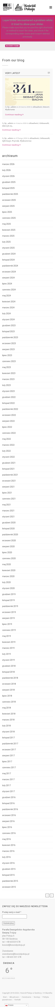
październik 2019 (10, 606)
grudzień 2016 (9, 797)
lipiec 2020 (7, 552)
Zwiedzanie (26, 997)
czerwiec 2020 (9, 558)
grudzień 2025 (9, 182)
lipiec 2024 (7, 283)
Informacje (6, 141)
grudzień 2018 (9, 666)
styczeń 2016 (8, 863)
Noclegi (37, 997)
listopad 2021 (8, 469)
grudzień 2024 (9, 254)
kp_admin (11, 107)
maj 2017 (6, 773)
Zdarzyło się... (7, 126)
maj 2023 (6, 367)
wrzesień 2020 (9, 540)
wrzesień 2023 (9, 343)
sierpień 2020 (8, 546)
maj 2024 (6, 295)
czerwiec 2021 (9, 499)
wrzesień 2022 (9, 415)
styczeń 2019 (8, 660)
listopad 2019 (8, 600)
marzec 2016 (8, 851)
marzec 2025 (8, 236)
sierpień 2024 (8, 278)
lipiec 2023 (7, 355)
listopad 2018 (8, 672)
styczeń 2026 (8, 176)
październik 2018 (10, 678)
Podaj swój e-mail (11, 912)
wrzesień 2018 (9, 684)
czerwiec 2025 (9, 218)
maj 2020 (6, 564)
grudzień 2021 (9, 463)
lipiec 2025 (7, 212)
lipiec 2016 (7, 827)
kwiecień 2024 (8, 301)
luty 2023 (6, 385)
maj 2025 (6, 224)
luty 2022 (6, 451)
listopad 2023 (8, 331)
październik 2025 (10, 194)
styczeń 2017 (8, 791)
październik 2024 (10, 266)
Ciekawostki (44, 123)
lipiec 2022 (7, 427)
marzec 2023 (8, 379)
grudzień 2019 (9, 594)
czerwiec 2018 (9, 702)
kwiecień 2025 (8, 230)
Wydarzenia (10, 109)
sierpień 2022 (8, 421)
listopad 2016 (8, 803)
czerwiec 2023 (9, 361)
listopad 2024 (8, 260)
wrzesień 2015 (9, 887)
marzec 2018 (8, 720)
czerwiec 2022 (9, 433)
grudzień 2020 (9, 522)
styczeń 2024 (8, 319)
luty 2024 (6, 313)
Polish (9, 1005)
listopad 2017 (8, 737)
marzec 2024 (8, 307)
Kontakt (18, 1000)
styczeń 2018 (8, 731)
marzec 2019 (8, 648)
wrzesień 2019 (9, 612)
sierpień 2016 (8, 821)
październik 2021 (10, 475)
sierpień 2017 (8, 755)
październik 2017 (10, 743)
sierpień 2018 (8, 690)
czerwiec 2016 (9, 833)
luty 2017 (6, 785)
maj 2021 (6, 505)
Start (5, 997)
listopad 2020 (8, 528)
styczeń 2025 (8, 248)
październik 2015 (10, 881)
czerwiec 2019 (9, 630)
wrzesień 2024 (9, 272)
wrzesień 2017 (9, 749)
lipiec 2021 (7, 493)
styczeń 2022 (8, 457)
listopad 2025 (8, 188)
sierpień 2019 (8, 618)
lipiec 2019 (7, 624)
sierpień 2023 (8, 349)
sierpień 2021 (8, 487)
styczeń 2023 (8, 391)
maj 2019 (6, 636)
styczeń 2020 (8, 588)
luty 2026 (6, 170)
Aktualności (37, 107)
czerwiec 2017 (9, 767)
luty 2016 (6, 857)
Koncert (46, 107)
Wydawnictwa (25, 141)
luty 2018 (6, 726)
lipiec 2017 (7, 761)
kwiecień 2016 (8, 845)
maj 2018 (6, 708)
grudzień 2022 (9, 397)
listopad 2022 (8, 403)
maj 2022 (6, 439)
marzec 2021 (8, 510)
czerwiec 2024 (9, 289)
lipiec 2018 (7, 696)
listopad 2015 (8, 875)
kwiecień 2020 (8, 570)
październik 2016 (10, 809)
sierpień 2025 (8, 206)
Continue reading (14, 114)
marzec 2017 (8, 779)
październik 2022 (10, 409)
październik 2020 (10, 534)
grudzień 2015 (9, 869)
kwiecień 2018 (8, 714)
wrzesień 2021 (9, 481)
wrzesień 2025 (9, 200)
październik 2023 (10, 337)
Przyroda (15, 141)
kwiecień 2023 (8, 373)
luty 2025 (6, 242)
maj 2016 (6, 839)
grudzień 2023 (9, 325)
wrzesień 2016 (9, 815)
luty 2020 (6, 582)
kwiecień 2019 (8, 642)
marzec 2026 (8, 164)
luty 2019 (6, 654)
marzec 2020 (8, 576)
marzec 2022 (8, 445)
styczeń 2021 (8, 516)
